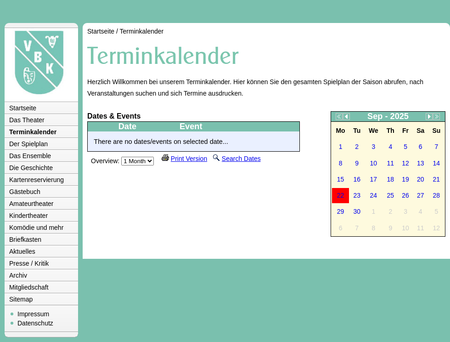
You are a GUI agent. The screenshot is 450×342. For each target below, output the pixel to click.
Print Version (189, 158)
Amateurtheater (31, 203)
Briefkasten (25, 239)
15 (340, 179)
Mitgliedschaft (29, 287)
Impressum (33, 314)
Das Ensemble (30, 156)
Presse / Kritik (29, 263)
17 (373, 179)
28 (436, 195)
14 (436, 163)
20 (420, 179)
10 (373, 163)
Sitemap (21, 299)
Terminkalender (32, 132)
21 (436, 179)
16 (356, 179)
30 (356, 211)
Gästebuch (24, 191)
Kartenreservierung (36, 179)
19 (405, 179)
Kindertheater (28, 215)
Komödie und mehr (36, 227)
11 (390, 163)
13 (420, 163)
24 (373, 195)
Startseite (22, 108)
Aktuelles (22, 251)
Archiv (18, 275)
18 (390, 179)
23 (356, 195)
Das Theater (27, 120)
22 (340, 195)
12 (405, 163)
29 (340, 211)
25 (390, 195)
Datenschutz (35, 323)
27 (420, 195)
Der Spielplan (28, 144)
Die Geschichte (31, 167)
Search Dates (241, 158)
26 (405, 195)
